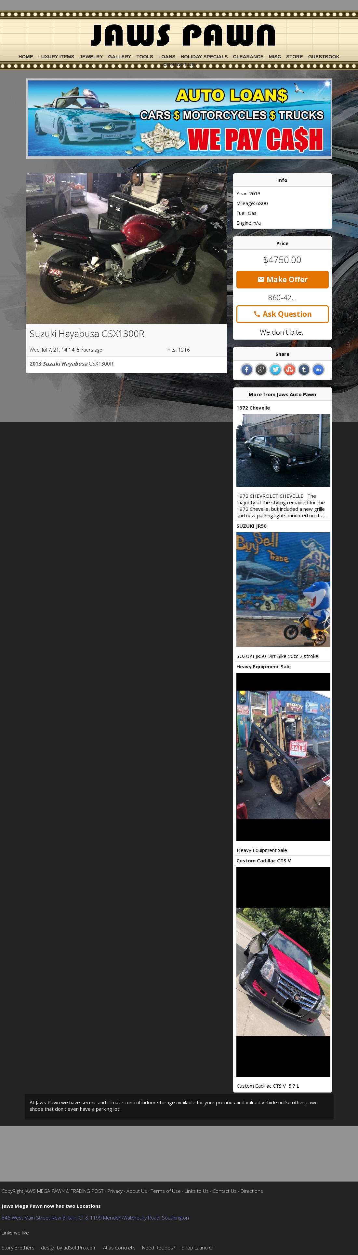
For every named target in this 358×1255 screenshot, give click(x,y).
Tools (145, 56)
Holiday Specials (204, 56)
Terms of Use (166, 1191)
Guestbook (324, 56)
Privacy (115, 1191)
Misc (275, 56)
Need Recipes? (158, 1247)
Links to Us (197, 1191)
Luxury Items (56, 56)
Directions (252, 1191)
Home (26, 56)
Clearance (248, 56)
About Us (136, 1191)
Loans (167, 56)
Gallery (119, 56)
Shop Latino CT (197, 1247)
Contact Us (179, 64)
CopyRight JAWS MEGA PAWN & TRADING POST (52, 1191)
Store (294, 56)
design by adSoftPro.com (69, 1247)
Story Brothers (18, 1247)
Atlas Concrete (119, 1247)
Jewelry (91, 56)
